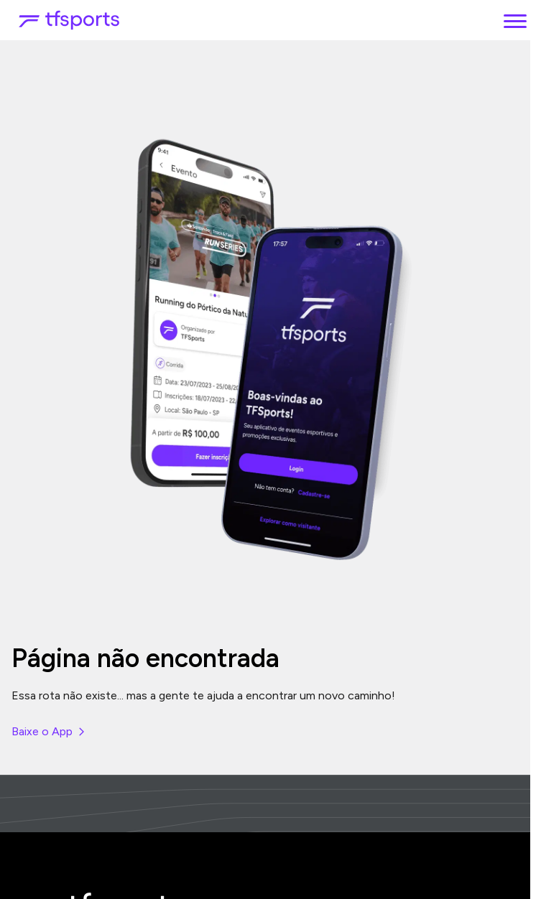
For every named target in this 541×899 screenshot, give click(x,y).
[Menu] (515, 20)
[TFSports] (68, 20)
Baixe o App (49, 731)
